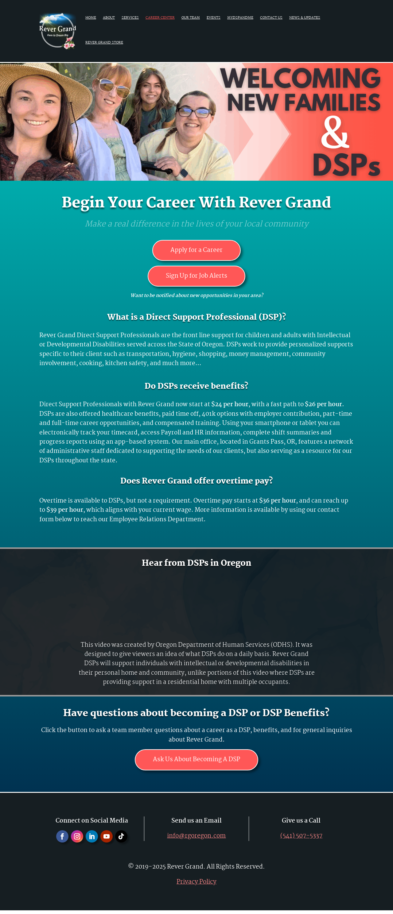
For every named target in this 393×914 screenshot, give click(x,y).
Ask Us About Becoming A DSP (196, 763)
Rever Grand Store (104, 42)
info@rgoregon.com (196, 840)
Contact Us (271, 18)
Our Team (190, 18)
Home (90, 18)
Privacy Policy (196, 886)
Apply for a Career (196, 251)
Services (130, 18)
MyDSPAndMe (240, 18)
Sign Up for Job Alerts (196, 278)
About (109, 18)
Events (213, 18)
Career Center (160, 18)
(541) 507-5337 (301, 840)
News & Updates (304, 18)
